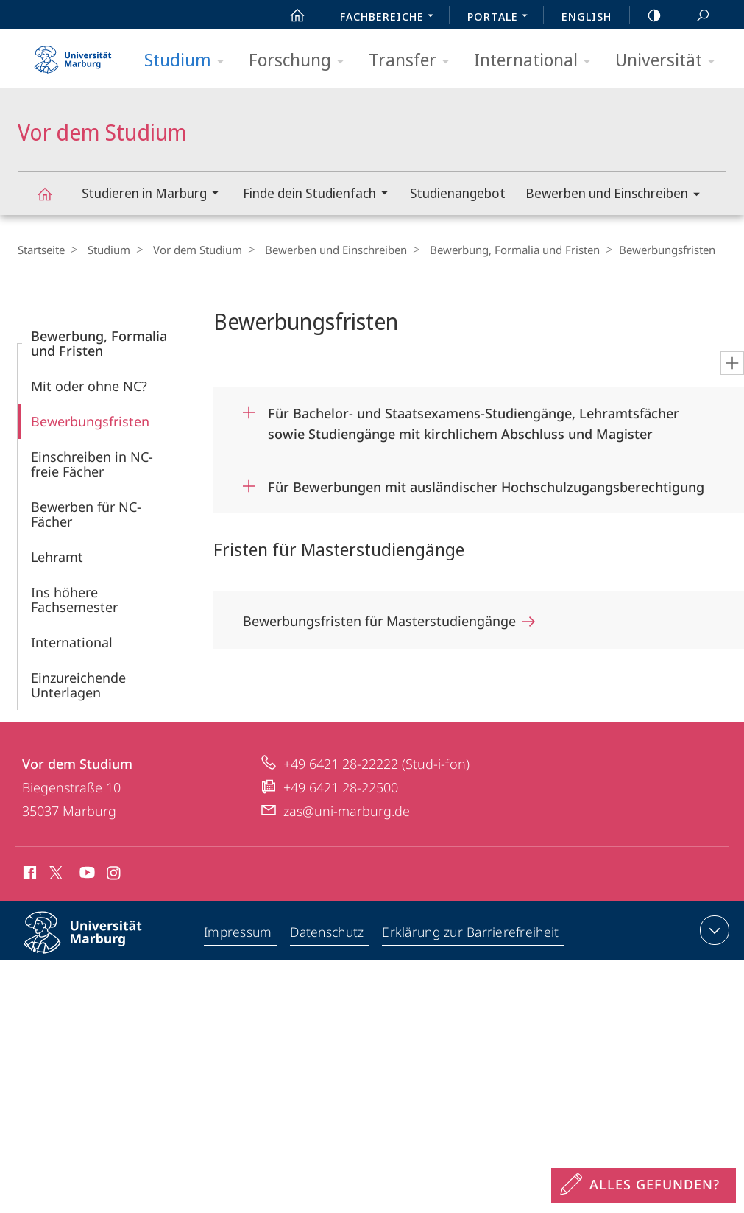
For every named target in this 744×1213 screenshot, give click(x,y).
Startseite (41, 249)
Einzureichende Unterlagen (78, 685)
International (537, 60)
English (586, 16)
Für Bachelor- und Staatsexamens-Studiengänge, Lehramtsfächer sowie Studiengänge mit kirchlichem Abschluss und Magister (473, 419)
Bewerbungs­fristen (90, 421)
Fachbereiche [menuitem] (391, 18)
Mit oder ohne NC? (89, 386)
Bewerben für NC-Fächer (86, 514)
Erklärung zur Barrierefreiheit (471, 933)
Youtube (86, 875)
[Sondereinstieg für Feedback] (643, 1185)
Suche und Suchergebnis (694, 16)
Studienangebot (458, 193)
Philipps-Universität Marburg (96, 944)
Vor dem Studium (53, 200)
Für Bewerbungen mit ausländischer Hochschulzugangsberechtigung (486, 486)
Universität (669, 60)
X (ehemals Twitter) (53, 873)
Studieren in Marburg (155, 194)
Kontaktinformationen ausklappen (713, 930)
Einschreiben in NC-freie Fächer (92, 464)
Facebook (28, 875)
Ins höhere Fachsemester (74, 599)
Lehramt (57, 557)
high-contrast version (646, 15)
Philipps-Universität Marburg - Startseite (73, 54)
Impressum (238, 933)
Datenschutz (328, 933)
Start (289, 15)
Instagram (114, 875)
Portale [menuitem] (501, 18)
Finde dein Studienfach (320, 194)
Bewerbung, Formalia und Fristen (500, 249)
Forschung (301, 60)
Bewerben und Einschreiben (617, 195)
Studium (188, 60)
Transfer (413, 60)
